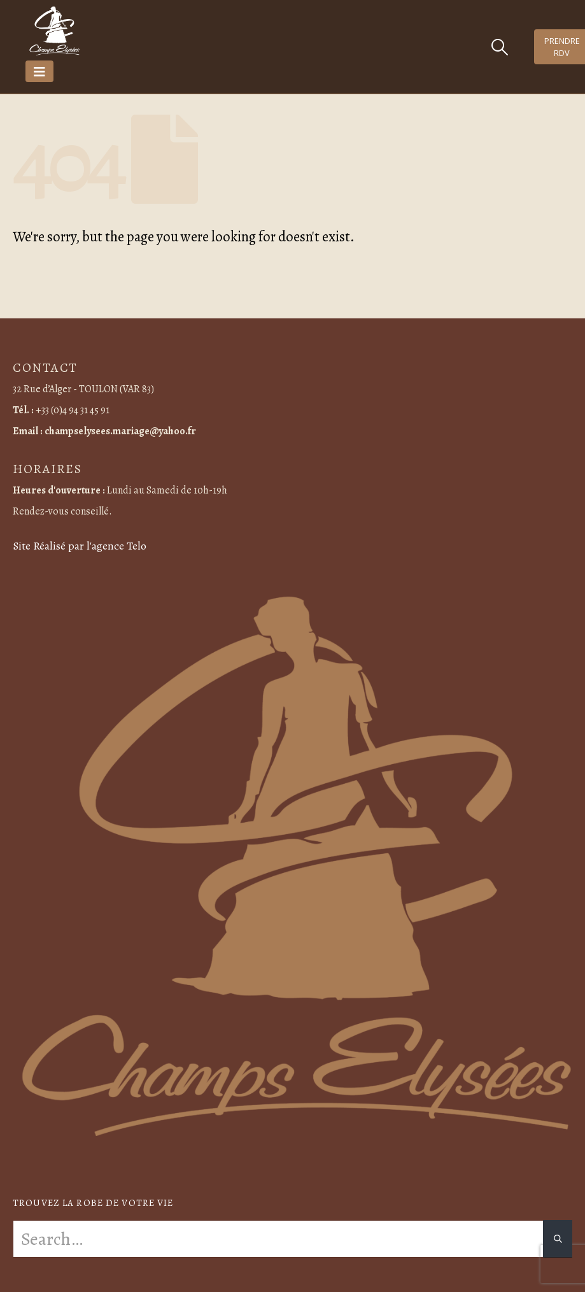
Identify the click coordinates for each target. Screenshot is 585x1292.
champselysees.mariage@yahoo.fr (120, 431)
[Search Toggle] (499, 47)
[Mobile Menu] (39, 71)
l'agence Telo (116, 545)
